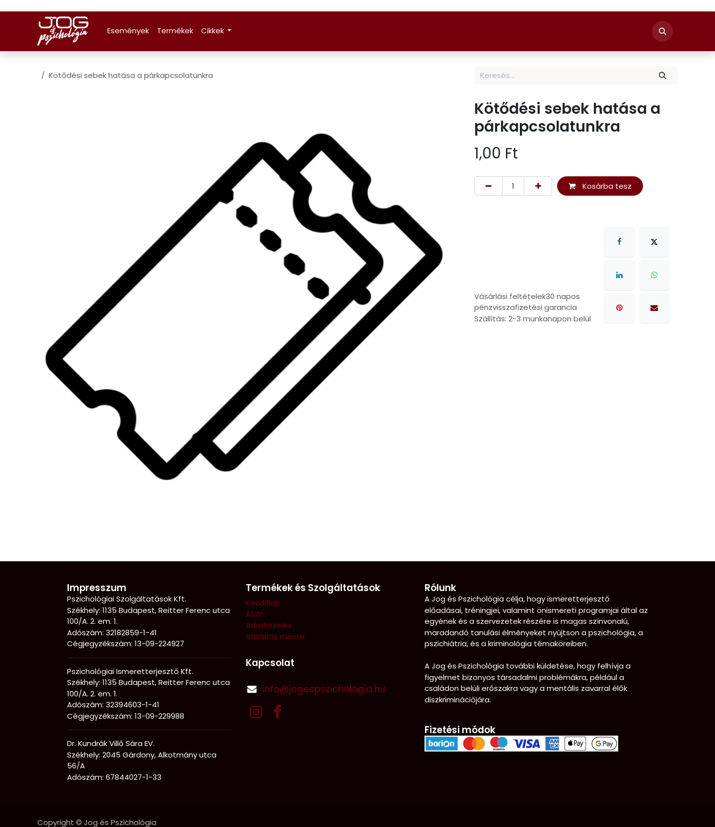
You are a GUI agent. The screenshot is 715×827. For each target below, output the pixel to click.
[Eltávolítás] (488, 186)
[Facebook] (619, 242)
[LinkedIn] (619, 275)
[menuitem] (128, 31)
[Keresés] (663, 75)
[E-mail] (654, 308)
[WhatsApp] (654, 275)
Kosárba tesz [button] (600, 186)
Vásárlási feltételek (510, 296)
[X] (654, 242)
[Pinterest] (619, 308)
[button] (662, 31)
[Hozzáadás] (538, 186)
